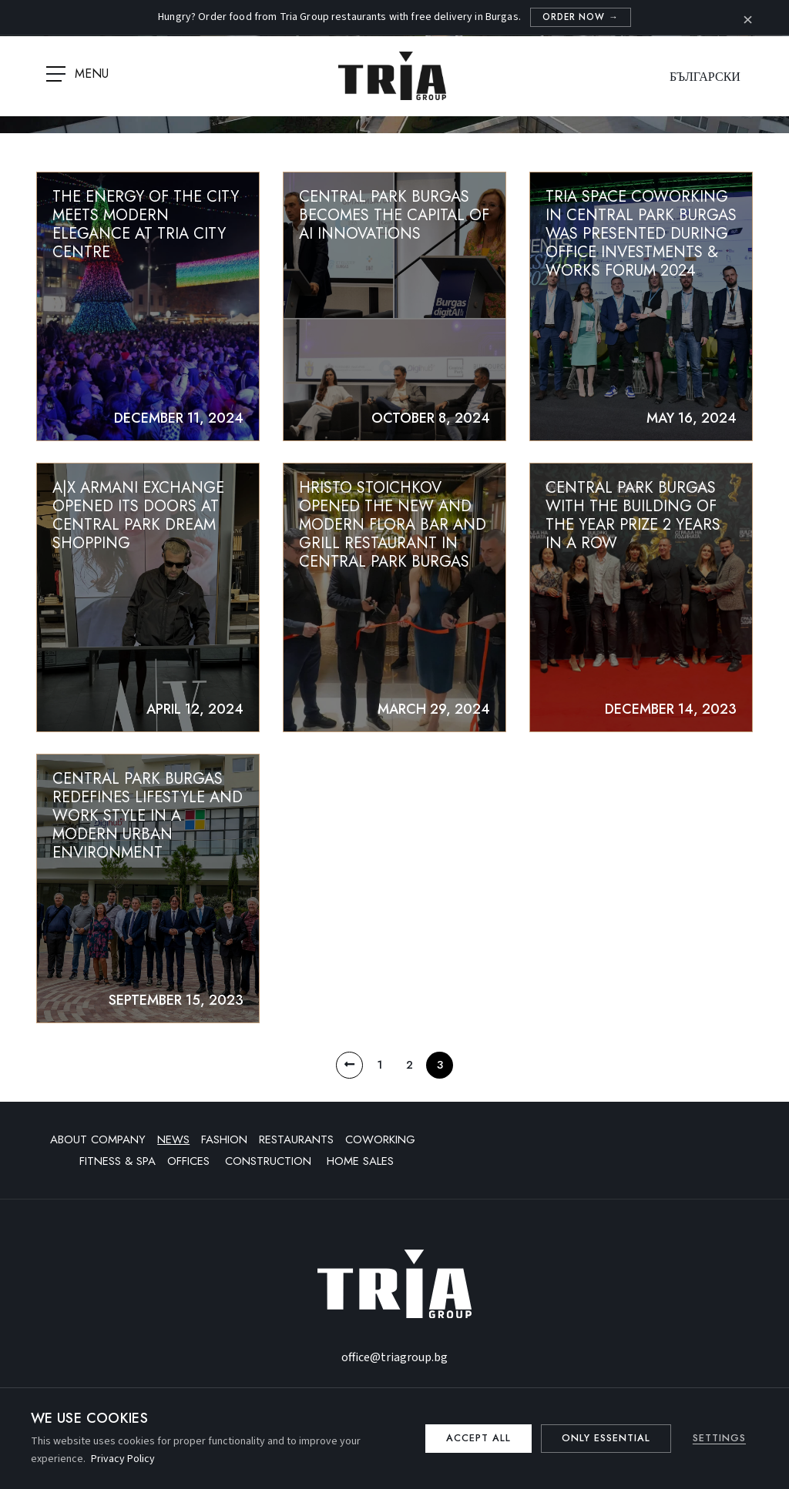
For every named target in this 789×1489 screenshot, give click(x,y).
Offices (190, 1167)
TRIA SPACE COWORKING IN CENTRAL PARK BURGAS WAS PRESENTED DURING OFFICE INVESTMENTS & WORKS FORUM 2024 (641, 234)
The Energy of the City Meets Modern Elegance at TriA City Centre (145, 225)
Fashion (224, 1145)
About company (98, 1145)
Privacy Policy (123, 1459)
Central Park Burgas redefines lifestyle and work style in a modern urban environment (147, 819)
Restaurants (296, 1145)
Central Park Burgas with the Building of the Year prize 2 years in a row (633, 518)
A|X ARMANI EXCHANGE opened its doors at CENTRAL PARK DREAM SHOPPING (138, 518)
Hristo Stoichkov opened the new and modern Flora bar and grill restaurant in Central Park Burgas (392, 527)
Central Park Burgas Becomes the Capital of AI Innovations (394, 216)
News (173, 1145)
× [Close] (748, 17)
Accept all (471, 1438)
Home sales (360, 1167)
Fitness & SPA (117, 1167)
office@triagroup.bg (394, 1363)
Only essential (602, 1438)
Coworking (380, 1145)
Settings (718, 1438)
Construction (270, 1167)
